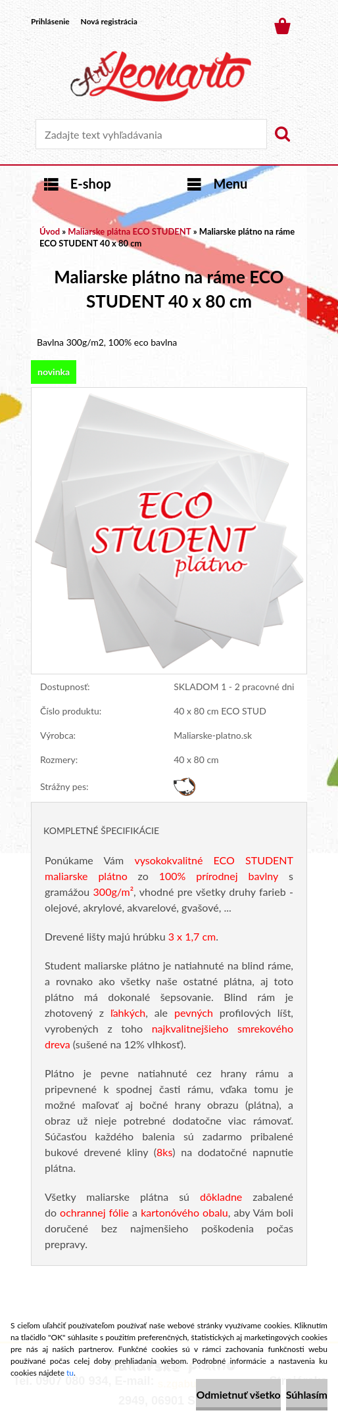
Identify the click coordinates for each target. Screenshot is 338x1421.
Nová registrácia (109, 21)
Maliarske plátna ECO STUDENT (129, 231)
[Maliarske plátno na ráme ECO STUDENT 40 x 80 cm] (169, 394)
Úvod (49, 231)
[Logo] (160, 76)
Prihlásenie (50, 21)
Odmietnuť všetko (238, 1394)
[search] (282, 134)
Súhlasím (306, 1394)
